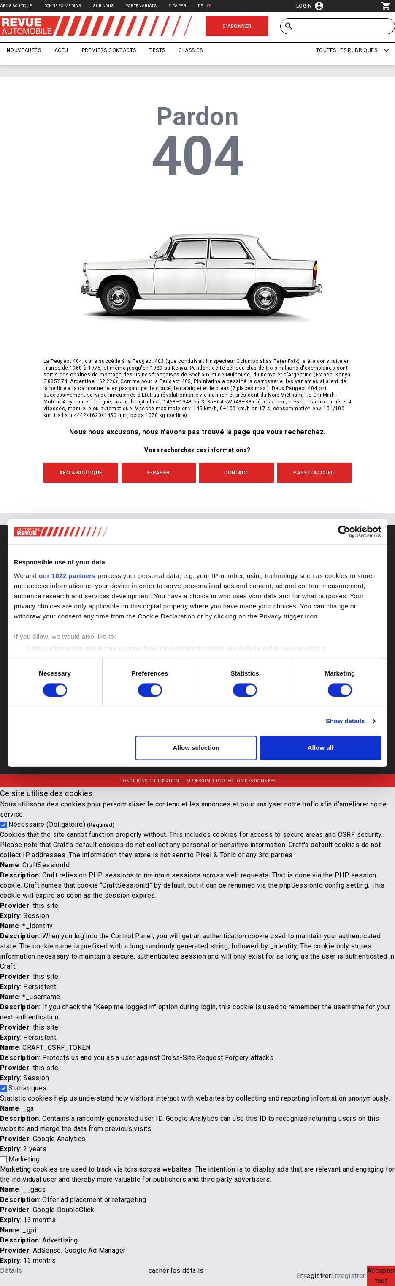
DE (200, 5)
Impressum (198, 781)
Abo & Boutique (16, 5)
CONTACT (236, 473)
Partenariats (141, 5)
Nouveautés (24, 50)
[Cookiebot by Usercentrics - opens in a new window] (344, 531)
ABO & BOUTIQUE (81, 473)
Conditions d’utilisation (149, 781)
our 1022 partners (67, 575)
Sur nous (103, 5)
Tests (157, 50)
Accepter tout (381, 1276)
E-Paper (177, 5)
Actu (61, 50)
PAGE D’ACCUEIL (314, 473)
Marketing (24, 1159)
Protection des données (246, 781)
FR (209, 5)
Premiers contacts (109, 50)
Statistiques (27, 1088)
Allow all (321, 748)
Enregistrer (314, 1276)
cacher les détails (176, 1271)
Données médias (62, 5)
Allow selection (196, 748)
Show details (345, 721)
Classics (191, 50)
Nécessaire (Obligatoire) (61, 824)
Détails (11, 1271)
